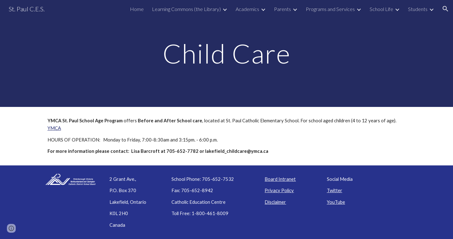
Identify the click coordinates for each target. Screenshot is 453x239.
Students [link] (418, 9)
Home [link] (137, 9)
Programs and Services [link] (330, 9)
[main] (226, 53)
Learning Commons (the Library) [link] (186, 9)
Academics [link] (247, 9)
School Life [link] (381, 9)
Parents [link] (282, 9)
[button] (445, 8)
